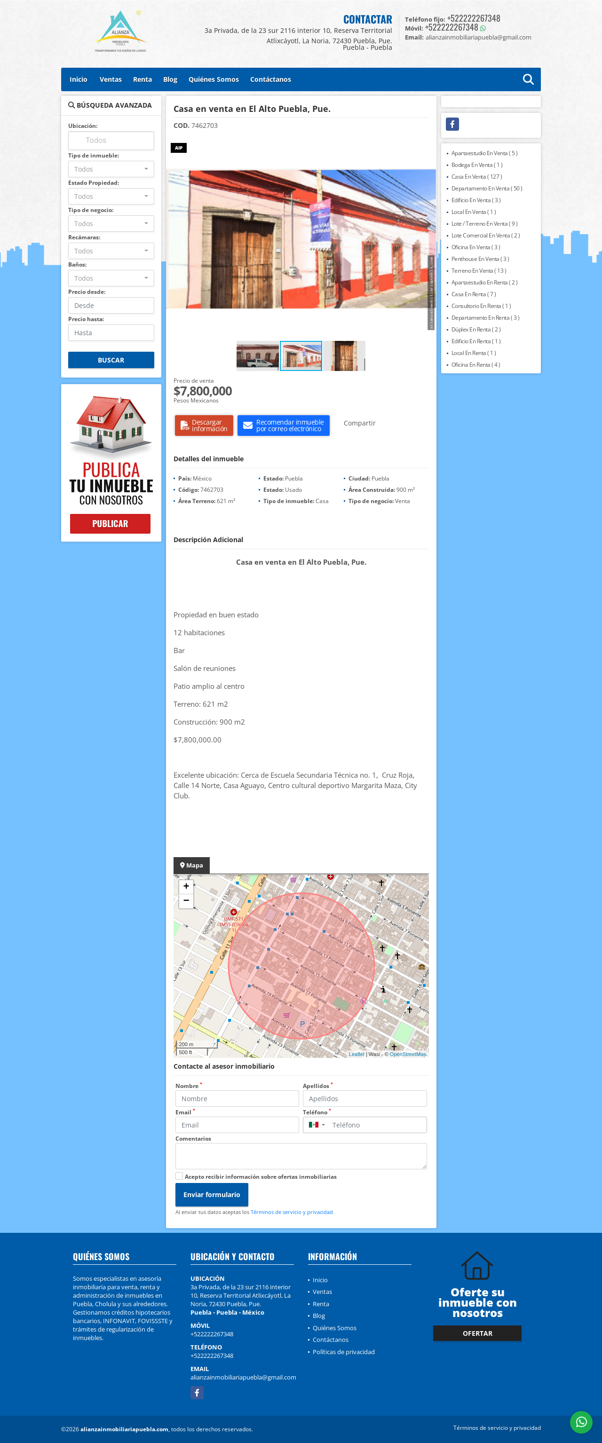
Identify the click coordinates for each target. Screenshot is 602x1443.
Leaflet (356, 1054)
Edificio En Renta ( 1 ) (476, 341)
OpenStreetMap (408, 1054)
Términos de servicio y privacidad (292, 1211)
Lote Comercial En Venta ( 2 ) (486, 235)
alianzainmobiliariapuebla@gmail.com (243, 1377)
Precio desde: (86, 292)
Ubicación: (82, 126)
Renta (142, 79)
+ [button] (186, 887)
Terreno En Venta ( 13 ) (479, 271)
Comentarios (193, 1139)
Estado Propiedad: (93, 183)
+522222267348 (473, 18)
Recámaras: (84, 237)
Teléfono (317, 1112)
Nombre (188, 1086)
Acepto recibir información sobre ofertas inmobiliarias (261, 1177)
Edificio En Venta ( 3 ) (476, 200)
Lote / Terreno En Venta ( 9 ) (485, 224)
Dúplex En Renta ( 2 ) (476, 329)
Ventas (111, 79)
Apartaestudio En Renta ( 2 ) (485, 282)
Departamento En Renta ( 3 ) (486, 318)
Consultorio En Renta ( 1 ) (481, 306)
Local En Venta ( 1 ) (474, 212)
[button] (428, 145)
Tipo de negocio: (90, 210)
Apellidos (318, 1086)
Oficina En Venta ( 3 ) (476, 247)
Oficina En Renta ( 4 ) (476, 365)
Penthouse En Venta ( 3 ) (480, 259)
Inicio (78, 79)
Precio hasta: (86, 319)
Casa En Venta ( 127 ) (477, 177)
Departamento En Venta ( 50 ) (487, 188)
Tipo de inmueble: (93, 155)
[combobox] (111, 169)
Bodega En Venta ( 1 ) (477, 165)
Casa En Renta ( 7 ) (474, 294)
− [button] (186, 901)
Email (185, 1112)
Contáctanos (270, 79)
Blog (170, 79)
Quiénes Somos (214, 79)
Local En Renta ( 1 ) (474, 353)
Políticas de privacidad (344, 1352)
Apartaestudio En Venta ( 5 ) (485, 153)
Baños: (77, 264)
